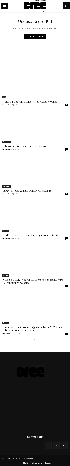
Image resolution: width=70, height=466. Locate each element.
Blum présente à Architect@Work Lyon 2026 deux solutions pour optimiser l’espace (32, 328)
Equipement (6, 186)
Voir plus (35, 339)
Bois (4, 97)
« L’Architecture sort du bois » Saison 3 (25, 146)
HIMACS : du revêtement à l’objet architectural (30, 235)
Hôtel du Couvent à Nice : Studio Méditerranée (29, 102)
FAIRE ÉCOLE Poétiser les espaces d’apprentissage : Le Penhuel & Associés (33, 281)
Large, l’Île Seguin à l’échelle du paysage (26, 191)
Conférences (7, 142)
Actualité (5, 275)
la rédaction (6, 105)
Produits (5, 231)
